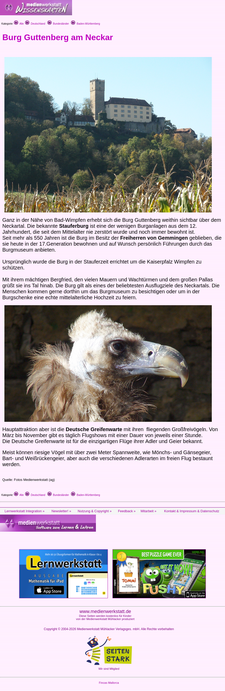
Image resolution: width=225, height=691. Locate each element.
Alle (19, 23)
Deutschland (35, 23)
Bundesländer (58, 23)
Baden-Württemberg (85, 23)
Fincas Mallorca (109, 682)
